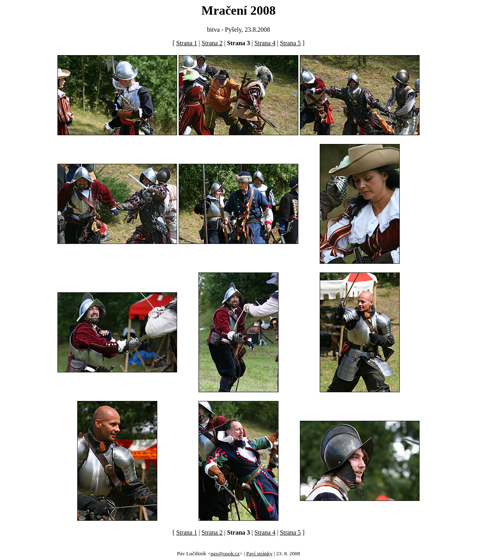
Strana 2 (212, 43)
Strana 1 (186, 43)
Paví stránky (259, 553)
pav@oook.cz (224, 553)
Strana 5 (290, 43)
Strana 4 (264, 43)
